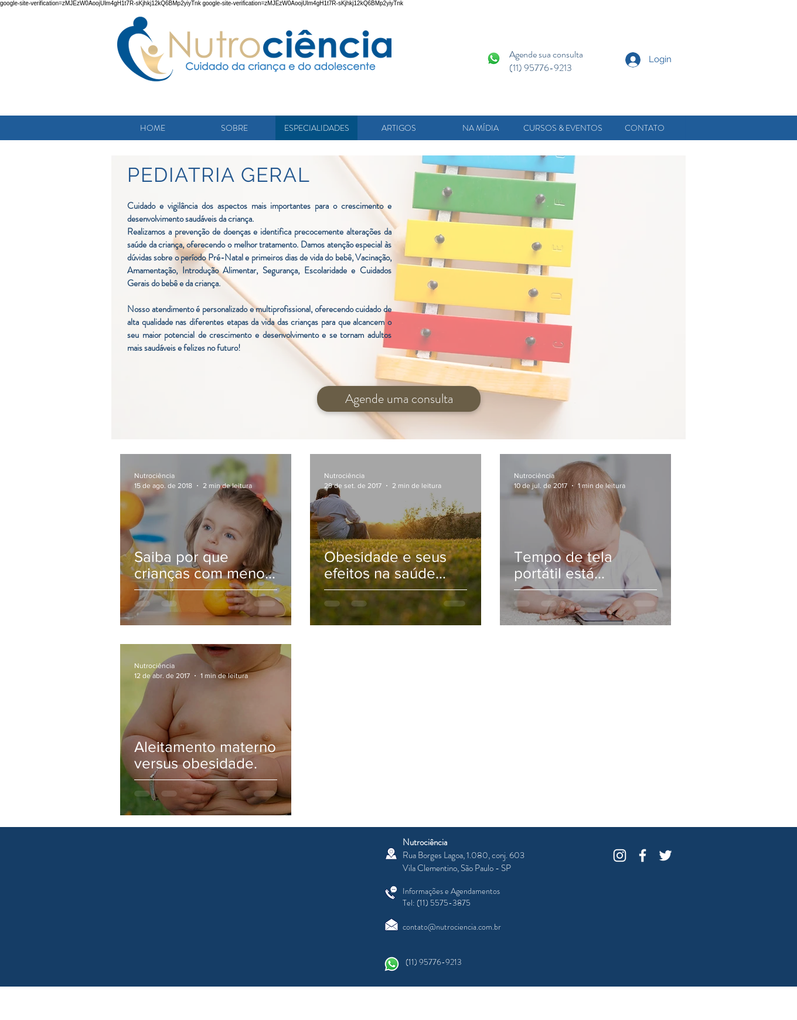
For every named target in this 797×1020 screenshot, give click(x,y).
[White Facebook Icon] (642, 855)
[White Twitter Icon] (665, 855)
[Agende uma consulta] (399, 399)
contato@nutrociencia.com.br (452, 927)
